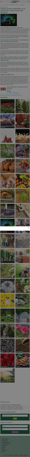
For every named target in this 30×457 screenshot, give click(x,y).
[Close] (28, 228)
